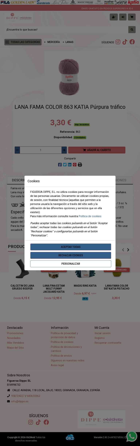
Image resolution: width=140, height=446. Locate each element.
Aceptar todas (71, 246)
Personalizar (70, 263)
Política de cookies (90, 216)
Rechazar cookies (71, 255)
